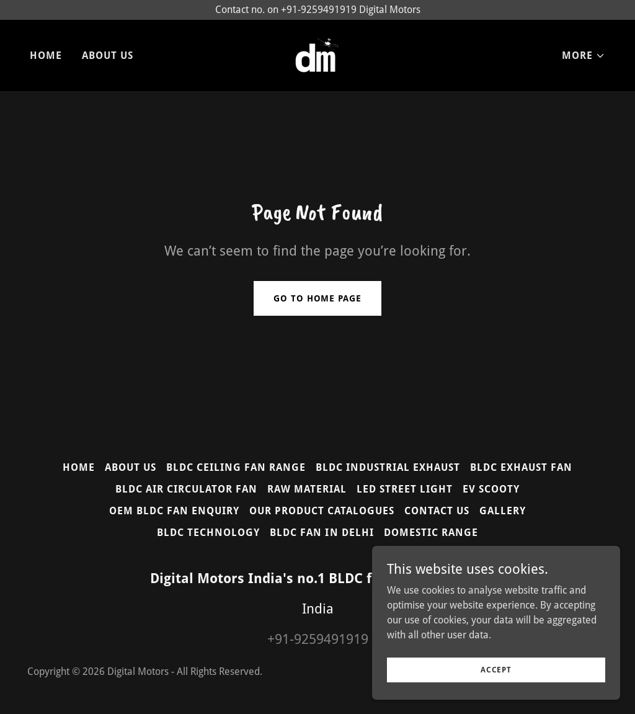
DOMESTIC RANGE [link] (431, 532)
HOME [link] (46, 55)
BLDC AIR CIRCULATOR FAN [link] (186, 489)
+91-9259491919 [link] (317, 639)
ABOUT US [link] (107, 55)
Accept (496, 669)
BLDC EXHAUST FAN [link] (521, 467)
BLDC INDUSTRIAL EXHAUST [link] (388, 467)
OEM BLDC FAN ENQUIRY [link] (174, 511)
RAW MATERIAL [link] (307, 489)
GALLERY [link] (502, 511)
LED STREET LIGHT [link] (405, 489)
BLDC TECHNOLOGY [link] (208, 532)
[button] (583, 55)
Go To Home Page (317, 298)
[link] (317, 55)
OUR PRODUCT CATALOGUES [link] (321, 511)
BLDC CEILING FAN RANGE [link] (236, 467)
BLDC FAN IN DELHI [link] (321, 532)
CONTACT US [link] (436, 511)
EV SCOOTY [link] (491, 489)
